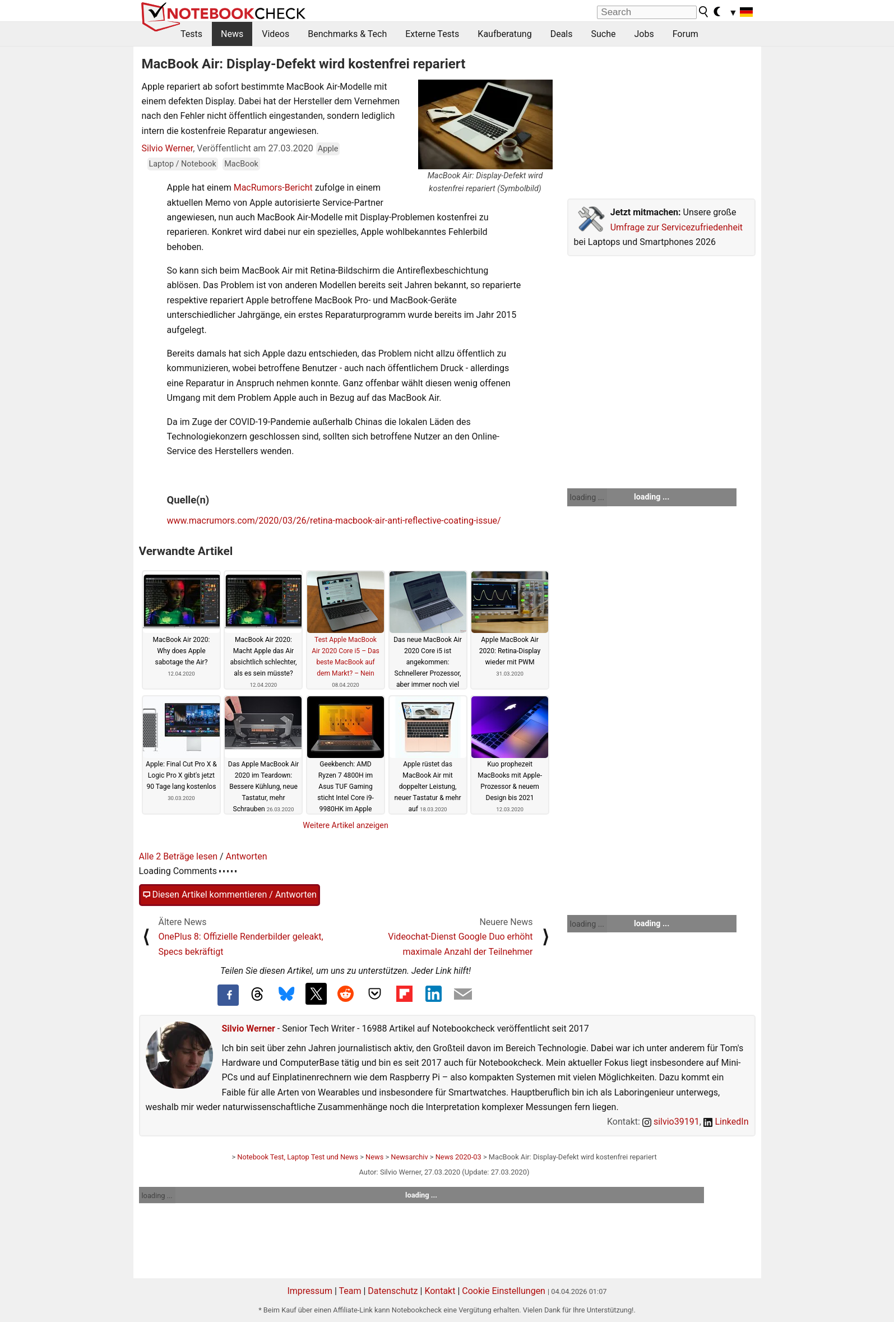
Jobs (644, 34)
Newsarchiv (409, 1157)
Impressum (309, 1291)
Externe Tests (432, 34)
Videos (275, 34)
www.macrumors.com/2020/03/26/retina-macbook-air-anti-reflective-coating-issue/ (334, 520)
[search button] (704, 11)
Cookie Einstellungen (503, 1291)
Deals (561, 34)
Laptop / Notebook (182, 164)
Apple (328, 149)
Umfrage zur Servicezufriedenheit (676, 227)
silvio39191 (671, 1121)
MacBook (241, 164)
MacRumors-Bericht (273, 187)
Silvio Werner (167, 148)
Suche (603, 34)
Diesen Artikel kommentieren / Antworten (229, 894)
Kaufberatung (504, 34)
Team (350, 1291)
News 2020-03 (458, 1157)
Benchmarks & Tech (347, 34)
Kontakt (439, 1291)
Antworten (246, 856)
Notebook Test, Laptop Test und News (297, 1157)
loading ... (587, 497)
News (232, 34)
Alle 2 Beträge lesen (178, 856)
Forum (685, 34)
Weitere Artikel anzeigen (345, 825)
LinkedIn (726, 1121)
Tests (191, 34)
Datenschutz (393, 1291)
